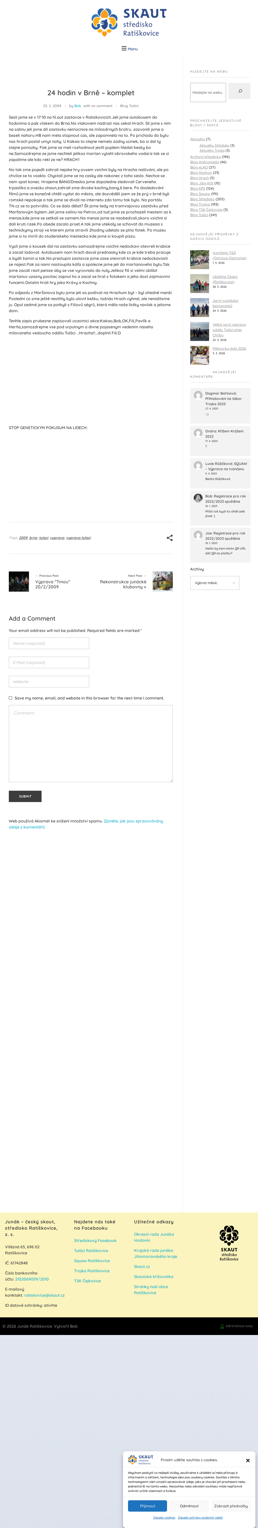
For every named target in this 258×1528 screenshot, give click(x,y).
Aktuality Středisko (214, 145)
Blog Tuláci (129, 106)
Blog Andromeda (204, 162)
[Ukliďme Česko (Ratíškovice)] (199, 283)
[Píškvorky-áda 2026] (199, 355)
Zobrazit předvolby (231, 1506)
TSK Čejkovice (87, 1280)
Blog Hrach (199, 178)
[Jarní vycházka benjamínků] (199, 307)
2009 (23, 537)
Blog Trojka (200, 204)
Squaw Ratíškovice (92, 1260)
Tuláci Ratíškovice (91, 1250)
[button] (247, 1459)
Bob (77, 106)
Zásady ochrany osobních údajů (200, 1517)
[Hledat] (239, 91)
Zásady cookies (164, 1517)
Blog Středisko (202, 199)
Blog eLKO (199, 167)
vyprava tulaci (78, 537)
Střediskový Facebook (96, 1240)
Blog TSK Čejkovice (206, 209)
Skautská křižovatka (153, 1276)
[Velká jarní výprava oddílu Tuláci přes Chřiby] (199, 331)
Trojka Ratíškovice (92, 1270)
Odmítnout (189, 1506)
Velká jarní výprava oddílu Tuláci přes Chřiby (229, 329)
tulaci (43, 537)
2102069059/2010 (32, 1279)
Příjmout (147, 1506)
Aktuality (197, 139)
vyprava (57, 537)
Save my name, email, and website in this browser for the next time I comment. (89, 698)
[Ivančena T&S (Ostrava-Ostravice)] (199, 259)
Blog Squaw (200, 194)
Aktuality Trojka (212, 150)
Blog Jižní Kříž (201, 183)
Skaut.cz (142, 1266)
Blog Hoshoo (201, 172)
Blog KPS (197, 188)
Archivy (197, 569)
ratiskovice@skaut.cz (44, 1295)
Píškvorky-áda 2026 (229, 348)
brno (33, 537)
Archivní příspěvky (205, 156)
